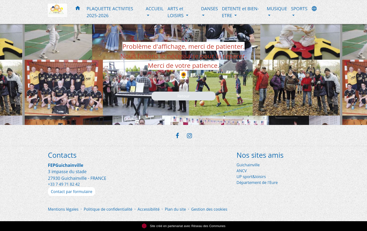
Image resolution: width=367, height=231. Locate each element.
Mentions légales (63, 209)
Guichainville (248, 165)
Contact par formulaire (71, 191)
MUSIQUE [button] (277, 8)
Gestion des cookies (209, 209)
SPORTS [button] (299, 8)
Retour (183, 96)
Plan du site (175, 209)
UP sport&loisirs (251, 176)
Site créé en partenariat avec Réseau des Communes (184, 226)
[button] (78, 9)
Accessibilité (149, 209)
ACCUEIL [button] (154, 8)
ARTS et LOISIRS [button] (176, 11)
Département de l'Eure (257, 182)
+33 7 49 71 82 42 (64, 184)
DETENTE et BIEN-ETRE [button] (240, 11)
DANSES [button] (209, 8)
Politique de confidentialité (108, 209)
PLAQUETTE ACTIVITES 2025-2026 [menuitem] (109, 11)
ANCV (242, 170)
